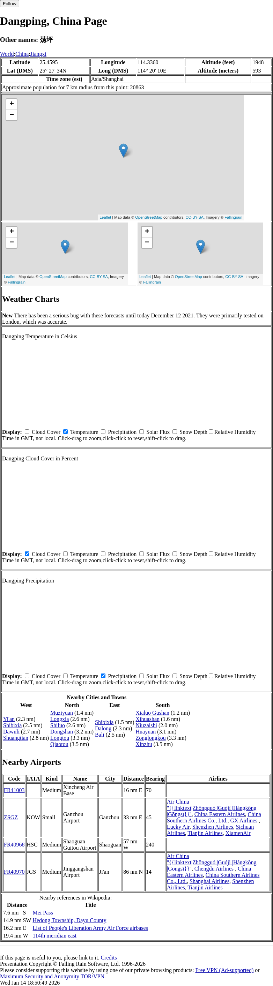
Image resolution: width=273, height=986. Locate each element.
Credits (109, 958)
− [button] (11, 115)
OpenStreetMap (148, 217)
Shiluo (57, 725)
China (22, 54)
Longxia (59, 719)
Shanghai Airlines (209, 881)
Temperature (84, 432)
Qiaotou (59, 744)
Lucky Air (178, 827)
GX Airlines (244, 820)
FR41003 (14, 790)
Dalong (103, 728)
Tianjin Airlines (204, 833)
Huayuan (146, 732)
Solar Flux (158, 432)
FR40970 (14, 872)
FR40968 (14, 845)
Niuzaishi (146, 725)
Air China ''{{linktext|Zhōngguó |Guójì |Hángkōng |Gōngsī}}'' (212, 808)
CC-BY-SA (195, 217)
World (7, 54)
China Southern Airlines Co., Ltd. (214, 817)
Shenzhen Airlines (212, 827)
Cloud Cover (46, 432)
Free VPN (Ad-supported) (224, 970)
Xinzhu (144, 744)
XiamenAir (238, 833)
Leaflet (105, 217)
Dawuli (11, 732)
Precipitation (122, 432)
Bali (99, 735)
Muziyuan (61, 713)
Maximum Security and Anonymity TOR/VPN (52, 976)
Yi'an (9, 719)
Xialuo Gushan (152, 713)
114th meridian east (54, 936)
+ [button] (11, 104)
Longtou (59, 738)
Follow (9, 3)
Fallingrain (233, 217)
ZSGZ (11, 817)
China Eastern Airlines (219, 814)
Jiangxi (38, 54)
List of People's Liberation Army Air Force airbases (90, 928)
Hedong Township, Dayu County (69, 920)
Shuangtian (15, 738)
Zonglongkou (151, 738)
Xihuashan (148, 719)
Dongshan (61, 732)
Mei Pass (42, 913)
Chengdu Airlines (214, 869)
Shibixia (12, 725)
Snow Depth (193, 432)
